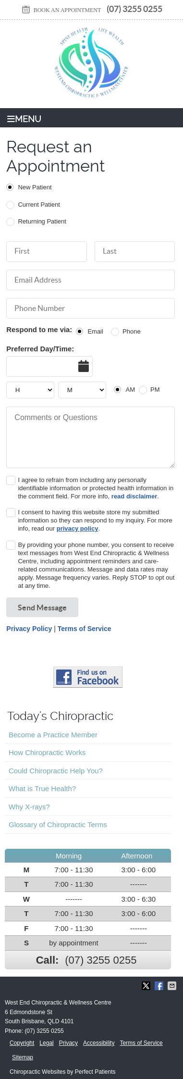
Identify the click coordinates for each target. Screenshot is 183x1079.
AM (130, 389)
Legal (46, 1043)
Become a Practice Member (53, 735)
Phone (131, 331)
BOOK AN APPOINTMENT (61, 10)
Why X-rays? (29, 807)
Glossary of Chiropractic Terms (58, 824)
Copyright (22, 1043)
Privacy (68, 1043)
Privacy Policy (29, 629)
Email (95, 331)
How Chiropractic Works (47, 752)
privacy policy (77, 528)
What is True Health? (42, 788)
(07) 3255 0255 (134, 9)
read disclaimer (134, 496)
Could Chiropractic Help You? (56, 771)
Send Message (42, 607)
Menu (24, 119)
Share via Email (173, 985)
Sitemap (22, 1057)
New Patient (34, 187)
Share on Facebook (160, 985)
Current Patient (39, 204)
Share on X (147, 985)
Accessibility (98, 1043)
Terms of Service (84, 629)
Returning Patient (42, 221)
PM (155, 389)
